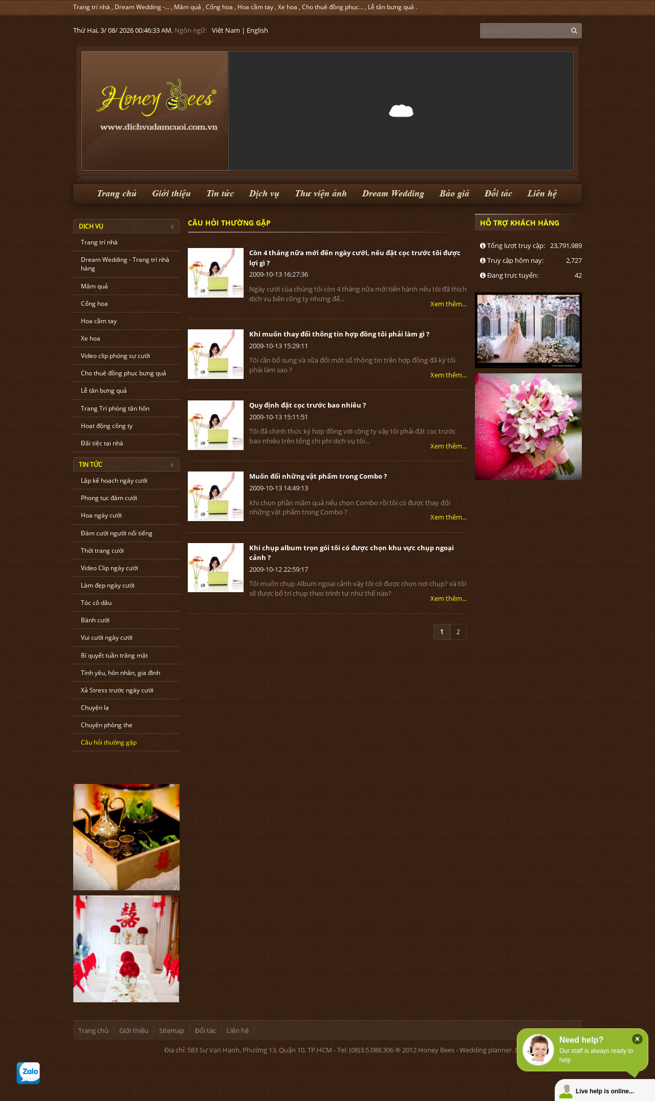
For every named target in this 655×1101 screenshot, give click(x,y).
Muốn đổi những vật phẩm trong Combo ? (318, 476)
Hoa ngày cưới (101, 515)
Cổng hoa (219, 7)
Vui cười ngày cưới (107, 637)
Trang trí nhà (91, 7)
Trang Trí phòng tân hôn (115, 408)
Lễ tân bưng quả (391, 7)
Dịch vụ (264, 193)
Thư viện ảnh (321, 193)
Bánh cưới (95, 620)
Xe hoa (287, 7)
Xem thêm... (448, 303)
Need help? (581, 1040)
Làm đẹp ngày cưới (108, 585)
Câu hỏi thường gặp (109, 742)
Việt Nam (226, 30)
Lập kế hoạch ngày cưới (114, 480)
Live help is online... (605, 1091)
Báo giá (454, 193)
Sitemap (171, 1030)
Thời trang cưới (102, 550)
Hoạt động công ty (107, 425)
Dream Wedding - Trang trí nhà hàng (125, 264)
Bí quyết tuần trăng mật (114, 655)
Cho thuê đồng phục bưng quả (123, 373)
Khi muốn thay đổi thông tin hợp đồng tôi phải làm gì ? (339, 334)
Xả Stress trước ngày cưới (117, 690)
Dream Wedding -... (142, 7)
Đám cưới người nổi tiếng (116, 533)
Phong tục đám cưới (109, 497)
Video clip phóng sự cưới (115, 355)
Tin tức (220, 193)
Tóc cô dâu (96, 602)
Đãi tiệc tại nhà (102, 443)
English (257, 30)
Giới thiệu (171, 193)
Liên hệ (542, 193)
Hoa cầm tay (255, 7)
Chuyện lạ (95, 707)
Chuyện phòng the (107, 725)
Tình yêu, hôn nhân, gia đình (120, 672)
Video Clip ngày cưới (109, 568)
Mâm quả (187, 7)
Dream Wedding (393, 193)
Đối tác (498, 193)
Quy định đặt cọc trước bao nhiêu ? (307, 405)
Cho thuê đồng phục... (332, 7)
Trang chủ (117, 193)
